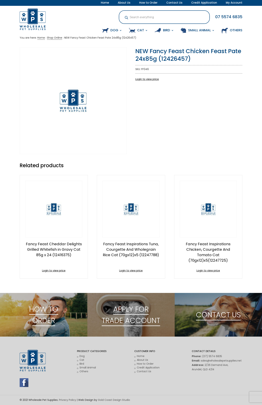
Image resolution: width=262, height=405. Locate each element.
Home (105, 3)
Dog (82, 356)
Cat (82, 360)
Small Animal (88, 367)
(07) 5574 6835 (212, 356)
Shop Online (54, 37)
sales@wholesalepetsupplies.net (221, 360)
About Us (124, 3)
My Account (234, 3)
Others (84, 371)
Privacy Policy (67, 400)
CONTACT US (218, 315)
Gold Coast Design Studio (114, 400)
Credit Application (204, 3)
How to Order (148, 3)
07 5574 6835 (228, 17)
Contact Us (174, 3)
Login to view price (147, 79)
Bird (82, 364)
